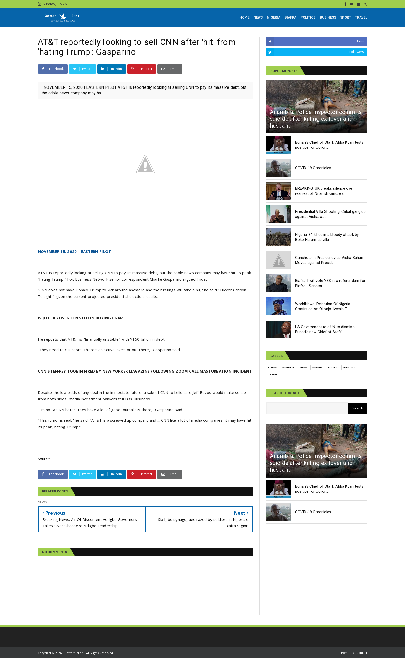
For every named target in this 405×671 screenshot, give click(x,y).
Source (44, 458)
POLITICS (308, 17)
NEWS (258, 17)
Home (345, 652)
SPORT (345, 17)
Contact (362, 652)
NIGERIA (273, 17)
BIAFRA (290, 17)
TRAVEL (361, 17)
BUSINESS (328, 17)
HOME (245, 17)
